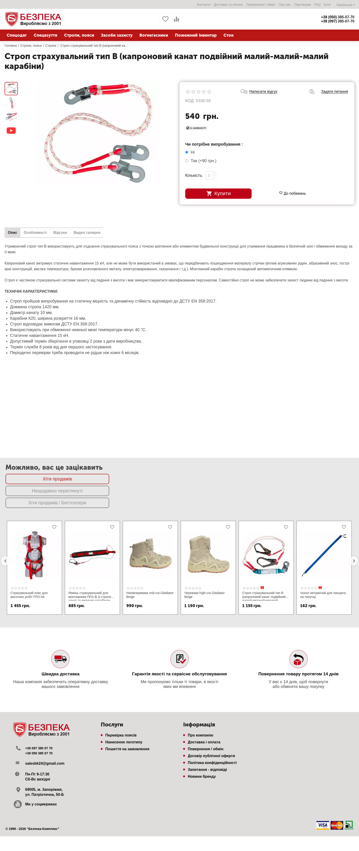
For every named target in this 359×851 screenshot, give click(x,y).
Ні (190, 148)
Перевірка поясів (120, 708)
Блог (327, 4)
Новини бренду (202, 749)
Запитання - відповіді (207, 742)
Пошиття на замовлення (127, 722)
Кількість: (194, 171)
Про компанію (200, 708)
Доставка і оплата (204, 715)
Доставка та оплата (228, 4)
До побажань (292, 176)
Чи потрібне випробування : (214, 140)
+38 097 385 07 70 (40, 721)
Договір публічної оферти (211, 729)
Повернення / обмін (260, 4)
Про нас (285, 4)
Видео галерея (96, 229)
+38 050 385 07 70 (40, 726)
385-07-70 (337, 17)
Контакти (203, 4)
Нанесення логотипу (123, 715)
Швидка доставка (61, 646)
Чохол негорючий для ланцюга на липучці (323, 567)
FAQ (317, 4)
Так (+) (200, 157)
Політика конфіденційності (212, 735)
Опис (14, 229)
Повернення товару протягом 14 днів (298, 646)
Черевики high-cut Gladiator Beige (204, 567)
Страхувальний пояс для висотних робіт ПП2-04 (29, 567)
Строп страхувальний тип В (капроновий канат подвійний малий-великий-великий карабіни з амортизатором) (264, 568)
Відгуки (67, 229)
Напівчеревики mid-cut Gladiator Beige (150, 567)
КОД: (190, 97)
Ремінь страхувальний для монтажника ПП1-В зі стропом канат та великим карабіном (90, 568)
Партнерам (302, 4)
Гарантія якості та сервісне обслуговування (179, 646)
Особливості (39, 229)
